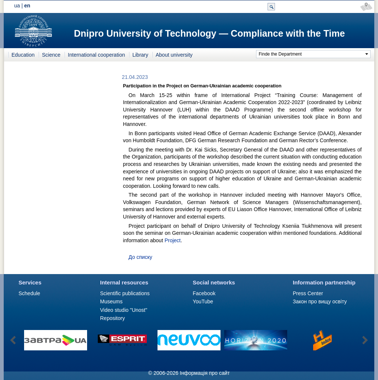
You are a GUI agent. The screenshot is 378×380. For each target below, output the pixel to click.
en (27, 6)
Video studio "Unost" (123, 310)
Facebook (204, 293)
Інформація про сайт (205, 373)
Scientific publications (125, 293)
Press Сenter (308, 293)
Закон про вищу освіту (320, 301)
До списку (140, 257)
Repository (112, 318)
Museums (111, 301)
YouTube (203, 301)
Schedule (29, 293)
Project (173, 240)
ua (17, 6)
